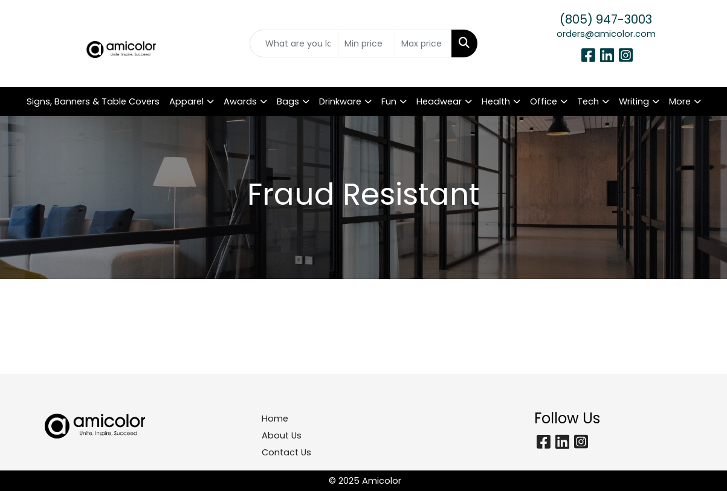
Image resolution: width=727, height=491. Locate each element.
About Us (282, 435)
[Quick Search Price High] (423, 43)
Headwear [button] (439, 101)
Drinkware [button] (340, 101)
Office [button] (543, 101)
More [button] (680, 101)
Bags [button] (288, 101)
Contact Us (286, 452)
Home (275, 418)
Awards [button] (240, 101)
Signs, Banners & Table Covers (93, 101)
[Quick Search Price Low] (366, 43)
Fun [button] (388, 101)
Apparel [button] (186, 101)
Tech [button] (588, 101)
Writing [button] (634, 101)
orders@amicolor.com (606, 34)
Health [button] (496, 101)
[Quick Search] (294, 43)
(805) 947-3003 (606, 19)
